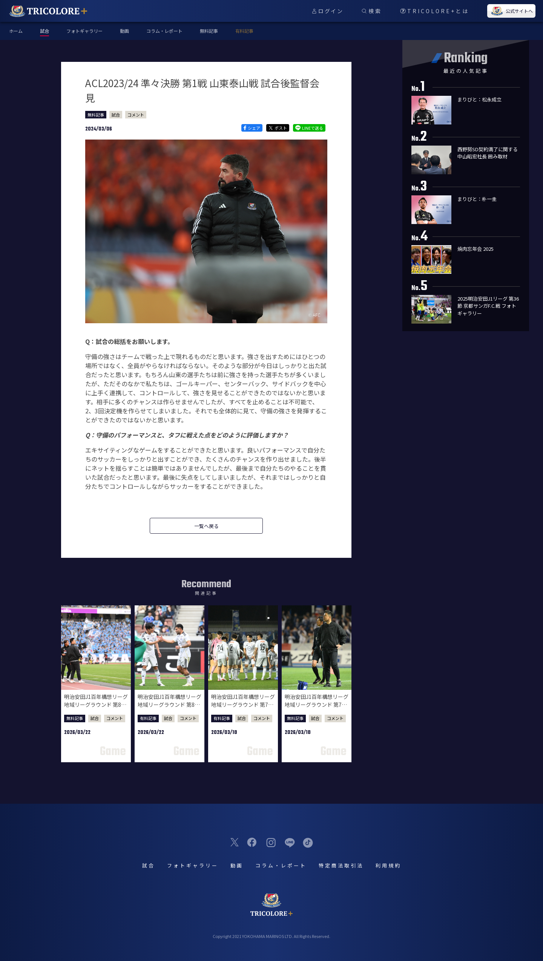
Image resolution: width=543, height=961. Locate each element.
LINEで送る (309, 128)
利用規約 (388, 865)
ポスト (277, 128)
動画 (124, 31)
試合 (116, 115)
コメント (135, 115)
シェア (252, 128)
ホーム (16, 31)
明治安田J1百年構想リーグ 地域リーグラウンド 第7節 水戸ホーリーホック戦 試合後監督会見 (316, 708)
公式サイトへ (511, 11)
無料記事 (209, 31)
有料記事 (244, 31)
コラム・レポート (164, 31)
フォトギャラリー (84, 31)
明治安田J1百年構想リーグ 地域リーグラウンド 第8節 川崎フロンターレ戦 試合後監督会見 (96, 708)
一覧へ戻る (206, 526)
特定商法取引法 (341, 865)
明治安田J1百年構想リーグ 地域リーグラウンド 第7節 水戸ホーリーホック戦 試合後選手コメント (243, 708)
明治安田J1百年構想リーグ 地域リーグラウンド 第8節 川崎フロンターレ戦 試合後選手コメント (169, 708)
